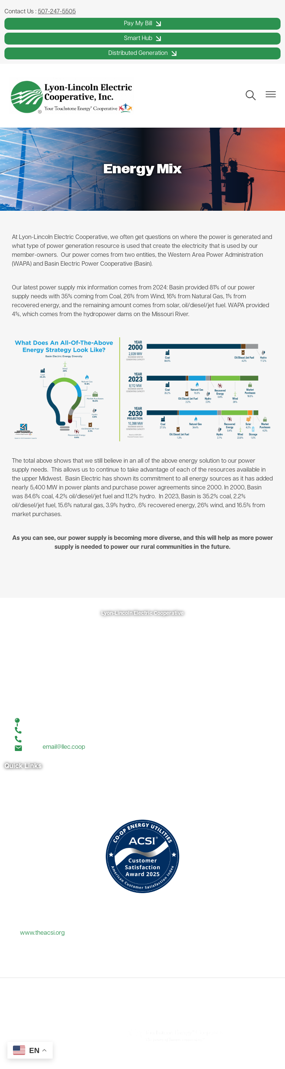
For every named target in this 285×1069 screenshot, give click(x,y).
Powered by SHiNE (84, 1033)
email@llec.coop (64, 747)
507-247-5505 (57, 12)
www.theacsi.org (42, 933)
